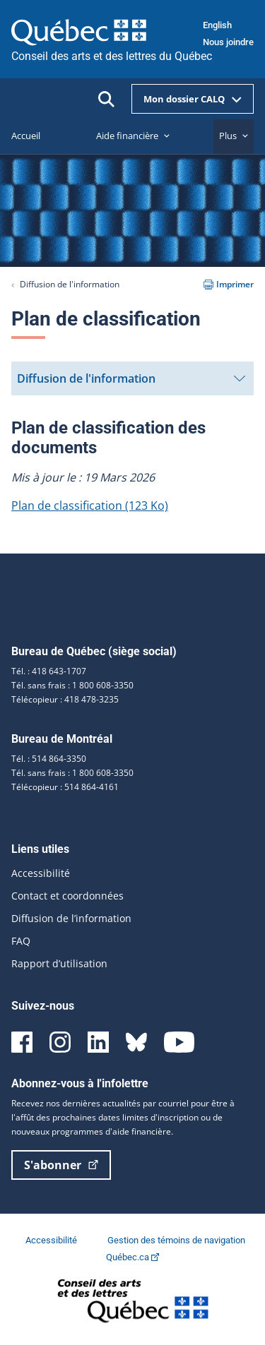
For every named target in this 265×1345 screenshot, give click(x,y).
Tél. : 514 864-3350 (48, 759)
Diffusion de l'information (69, 284)
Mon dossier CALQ (192, 98)
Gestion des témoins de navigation (176, 1240)
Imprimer (229, 284)
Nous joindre (228, 42)
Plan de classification (89, 505)
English (217, 25)
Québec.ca (132, 1257)
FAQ (20, 941)
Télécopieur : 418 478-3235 (65, 699)
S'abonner (61, 1165)
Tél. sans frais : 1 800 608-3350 (72, 685)
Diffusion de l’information (71, 918)
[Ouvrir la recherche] (106, 99)
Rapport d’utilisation (59, 963)
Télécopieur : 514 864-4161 (65, 787)
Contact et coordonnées (67, 895)
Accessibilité (40, 873)
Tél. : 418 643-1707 (48, 671)
